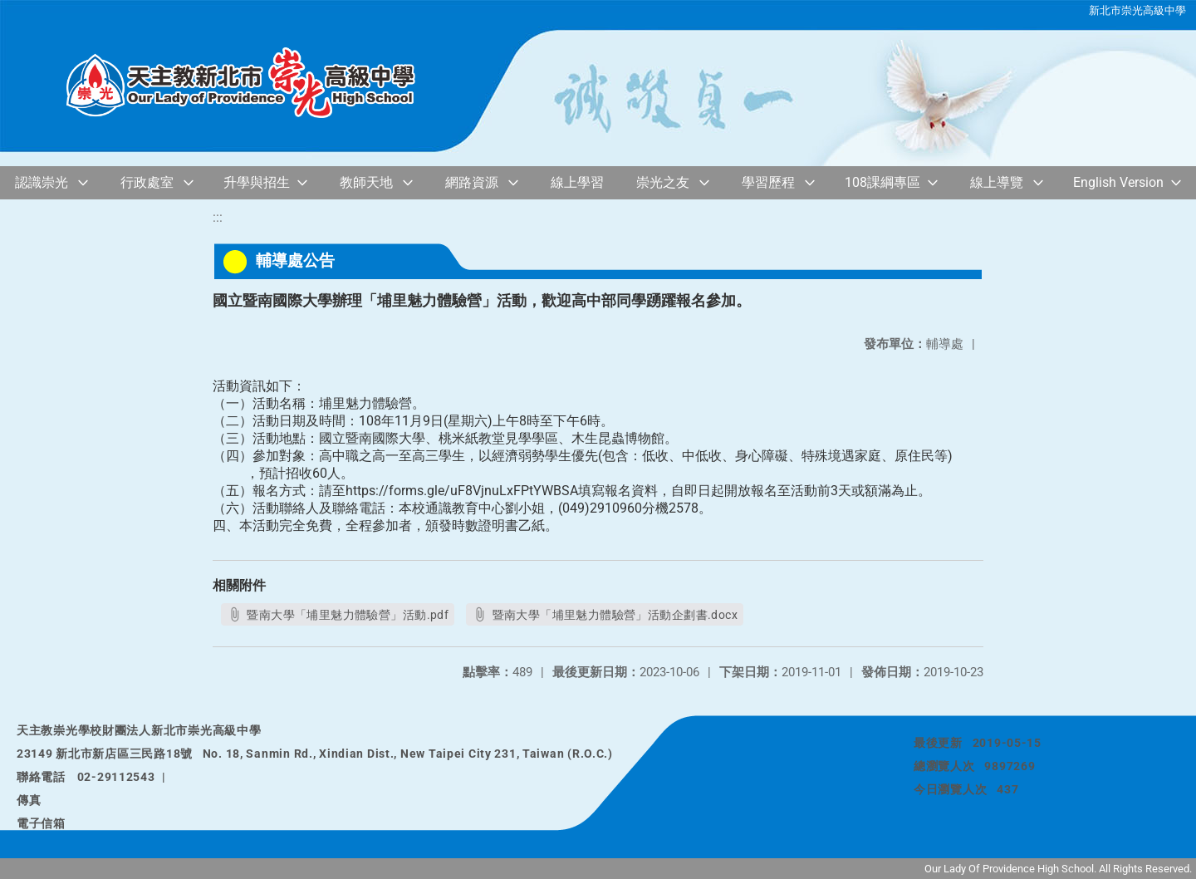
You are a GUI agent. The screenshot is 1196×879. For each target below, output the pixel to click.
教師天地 (366, 182)
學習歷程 (768, 182)
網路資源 (471, 182)
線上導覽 (996, 182)
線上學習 (577, 182)
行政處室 (147, 182)
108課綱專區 (882, 182)
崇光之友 (662, 182)
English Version (1118, 182)
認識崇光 (41, 182)
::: (218, 217)
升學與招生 (256, 182)
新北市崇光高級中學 (1137, 10)
